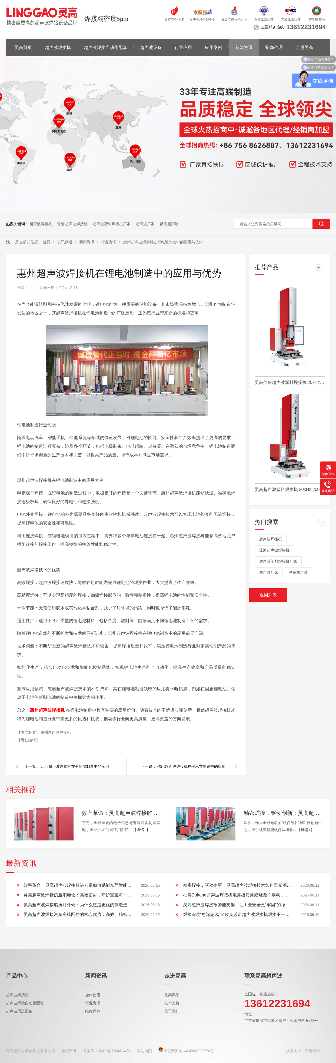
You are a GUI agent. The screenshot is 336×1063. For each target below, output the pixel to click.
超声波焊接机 (58, 47)
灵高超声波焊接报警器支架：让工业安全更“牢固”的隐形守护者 (237, 904)
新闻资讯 (243, 47)
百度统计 (312, 1051)
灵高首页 (23, 47)
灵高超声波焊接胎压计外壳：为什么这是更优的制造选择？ (78, 904)
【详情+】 (141, 830)
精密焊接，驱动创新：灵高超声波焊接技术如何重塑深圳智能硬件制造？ (283, 813)
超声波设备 (151, 47)
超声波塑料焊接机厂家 (112, 224)
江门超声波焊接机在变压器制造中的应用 (75, 766)
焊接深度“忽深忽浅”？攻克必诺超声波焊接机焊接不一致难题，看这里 (237, 914)
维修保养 (92, 1011)
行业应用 (183, 47)
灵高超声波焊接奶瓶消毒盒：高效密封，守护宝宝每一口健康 (78, 895)
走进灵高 (304, 47)
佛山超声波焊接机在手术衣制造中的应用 (191, 766)
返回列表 (268, 595)
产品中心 (17, 976)
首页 (47, 242)
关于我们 (171, 1011)
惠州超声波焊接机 (56, 732)
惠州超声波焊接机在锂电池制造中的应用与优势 (163, 242)
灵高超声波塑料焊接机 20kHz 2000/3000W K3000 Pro (290, 489)
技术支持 (171, 1003)
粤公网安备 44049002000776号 (186, 1051)
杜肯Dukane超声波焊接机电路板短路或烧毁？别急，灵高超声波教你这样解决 (237, 895)
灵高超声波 (169, 224)
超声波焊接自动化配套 (105, 47)
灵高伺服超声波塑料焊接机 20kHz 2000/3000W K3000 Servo (290, 382)
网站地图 (144, 1051)
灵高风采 (171, 995)
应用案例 (213, 47)
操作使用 (92, 995)
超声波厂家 (145, 224)
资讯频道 (65, 242)
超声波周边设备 (19, 1011)
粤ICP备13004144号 (114, 1051)
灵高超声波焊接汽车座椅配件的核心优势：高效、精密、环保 (78, 914)
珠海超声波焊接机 (72, 224)
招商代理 (274, 47)
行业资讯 (109, 242)
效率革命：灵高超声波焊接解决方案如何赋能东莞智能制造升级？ (121, 813)
